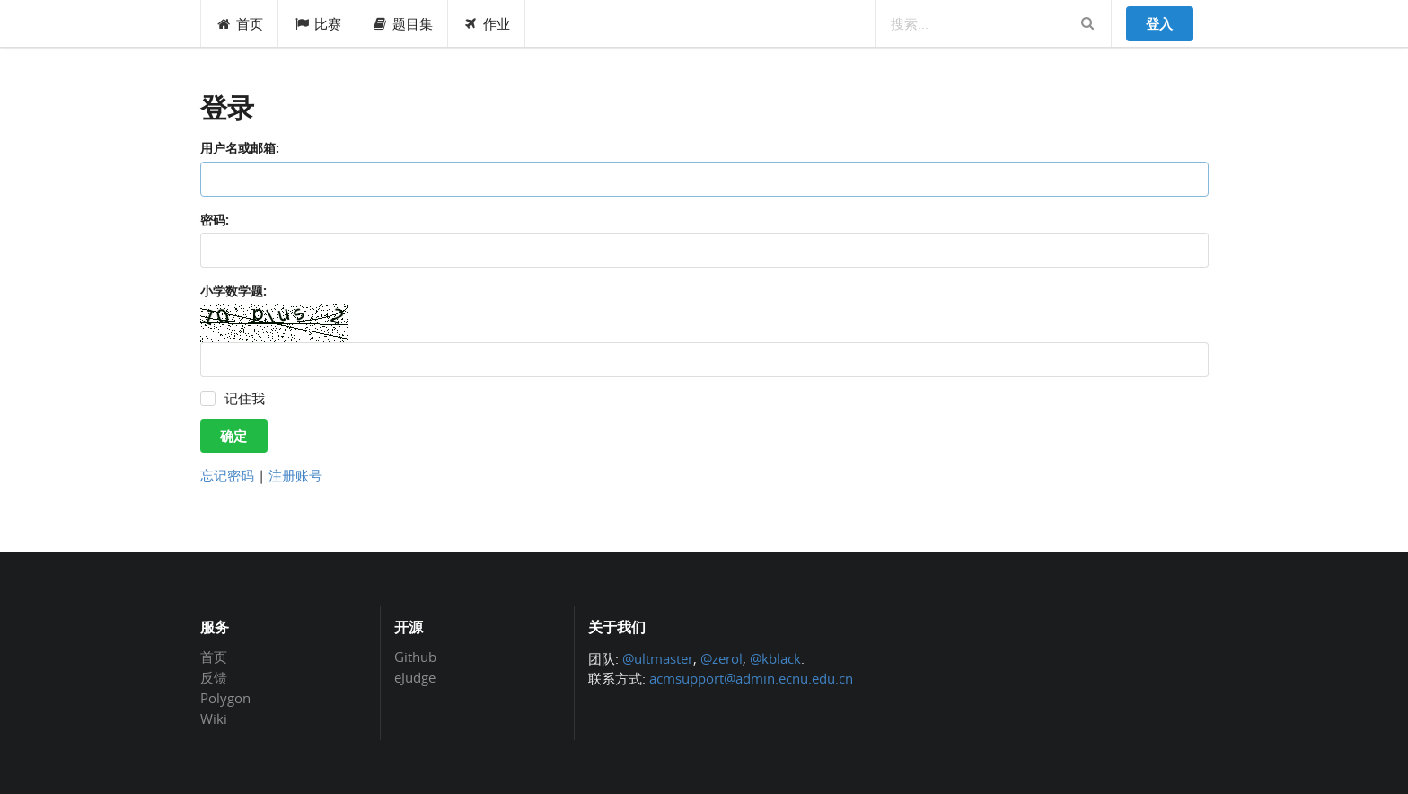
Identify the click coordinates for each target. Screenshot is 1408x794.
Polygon (225, 698)
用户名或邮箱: (239, 147)
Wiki (213, 718)
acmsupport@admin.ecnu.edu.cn (751, 678)
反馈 (213, 677)
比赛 (317, 23)
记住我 (244, 398)
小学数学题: (233, 290)
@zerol (721, 658)
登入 (1159, 23)
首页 (240, 23)
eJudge (415, 676)
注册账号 (295, 475)
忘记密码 (227, 475)
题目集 (402, 23)
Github (415, 657)
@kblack (775, 658)
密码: (214, 219)
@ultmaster (657, 658)
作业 (487, 23)
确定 (233, 436)
